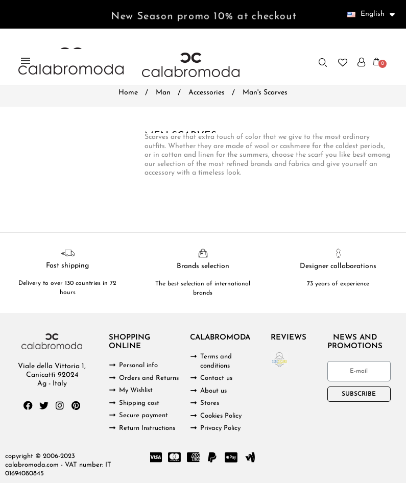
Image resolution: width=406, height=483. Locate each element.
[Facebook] (28, 405)
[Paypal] (212, 457)
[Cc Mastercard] (174, 457)
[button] (322, 62)
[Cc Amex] (193, 457)
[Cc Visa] (155, 457)
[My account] (361, 62)
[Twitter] (44, 405)
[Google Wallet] (250, 457)
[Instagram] (59, 405)
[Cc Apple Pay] (231, 457)
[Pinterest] (75, 405)
